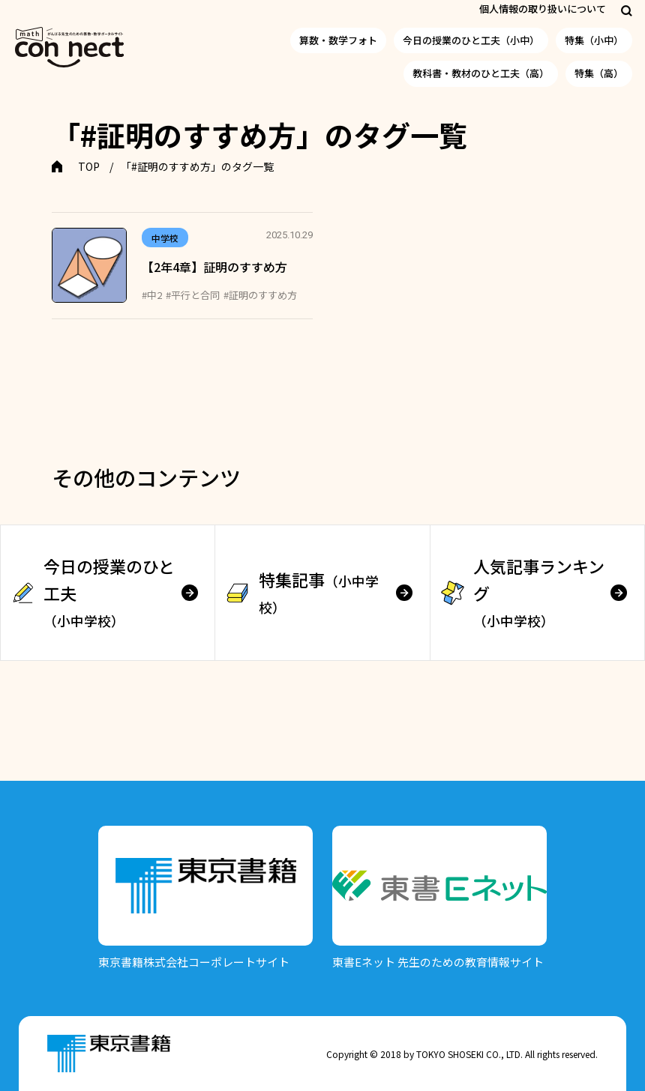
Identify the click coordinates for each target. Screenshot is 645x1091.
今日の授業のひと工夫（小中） (471, 40)
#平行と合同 (193, 295)
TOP (89, 166)
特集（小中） (594, 40)
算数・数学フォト (338, 40)
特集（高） (598, 73)
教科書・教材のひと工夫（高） (480, 73)
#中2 (152, 295)
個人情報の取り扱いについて (542, 8)
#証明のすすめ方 (260, 295)
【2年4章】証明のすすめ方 (214, 267)
